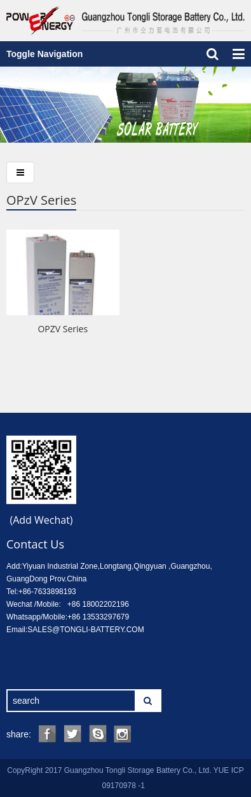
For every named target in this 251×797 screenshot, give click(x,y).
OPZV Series (62, 329)
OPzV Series (41, 200)
